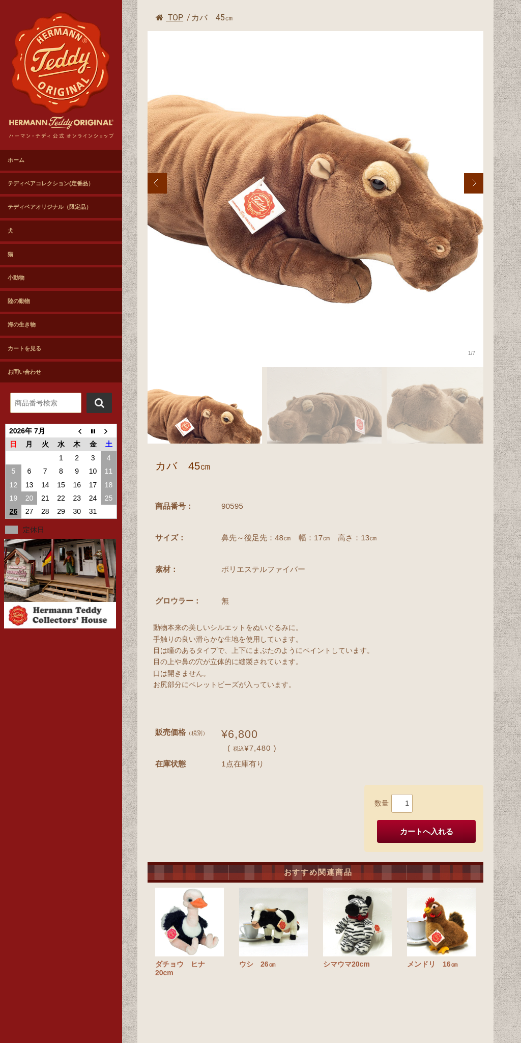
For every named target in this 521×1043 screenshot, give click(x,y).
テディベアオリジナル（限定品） (50, 207)
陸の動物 (19, 301)
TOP (169, 17)
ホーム (16, 160)
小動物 (16, 278)
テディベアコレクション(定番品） (51, 183)
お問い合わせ (24, 372)
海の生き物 (22, 324)
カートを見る (24, 348)
